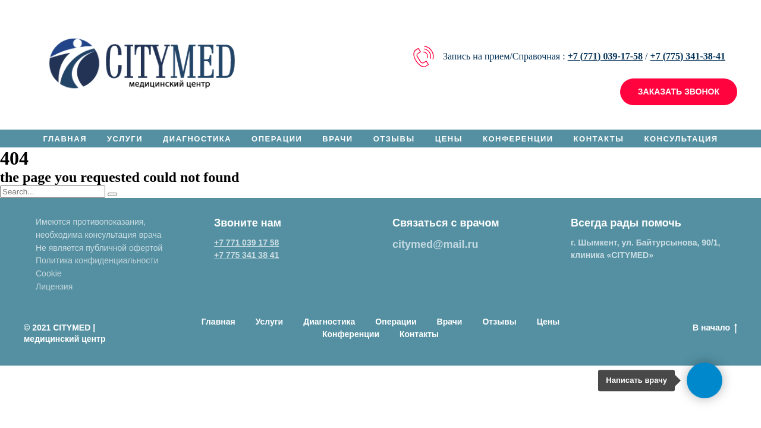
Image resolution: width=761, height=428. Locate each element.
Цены (449, 138)
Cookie (49, 273)
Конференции (518, 138)
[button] (678, 91)
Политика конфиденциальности (97, 260)
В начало (715, 328)
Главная (65, 138)
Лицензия (54, 286)
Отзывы (394, 138)
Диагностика (197, 138)
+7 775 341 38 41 (246, 255)
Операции (276, 138)
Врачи (337, 138)
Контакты (599, 138)
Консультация (681, 138)
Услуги (125, 138)
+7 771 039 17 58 (246, 242)
